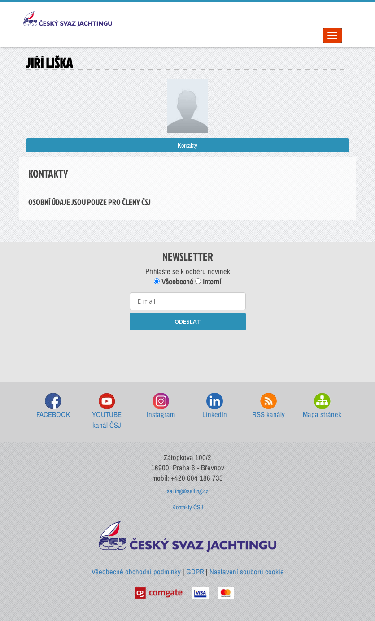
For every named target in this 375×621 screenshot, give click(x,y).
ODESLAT (187, 321)
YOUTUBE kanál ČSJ (107, 411)
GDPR (195, 572)
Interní (208, 282)
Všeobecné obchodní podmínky (136, 572)
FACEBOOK (53, 406)
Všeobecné (173, 282)
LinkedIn (214, 406)
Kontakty (187, 145)
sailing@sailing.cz (188, 491)
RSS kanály (268, 406)
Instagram (161, 406)
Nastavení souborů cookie (246, 572)
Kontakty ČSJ (187, 507)
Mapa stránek (322, 406)
